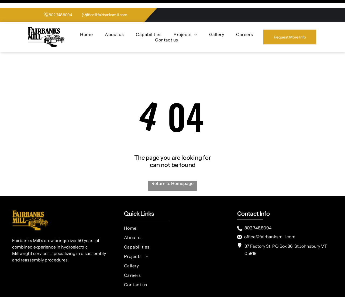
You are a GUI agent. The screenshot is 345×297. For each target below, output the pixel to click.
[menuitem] (86, 26)
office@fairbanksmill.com (106, 7)
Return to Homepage (172, 170)
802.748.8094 (60, 7)
